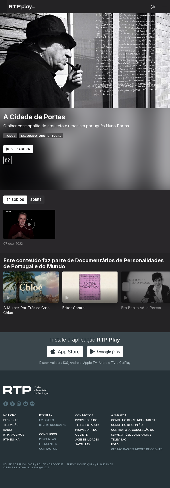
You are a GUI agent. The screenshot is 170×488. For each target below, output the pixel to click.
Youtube (25, 403)
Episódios (15, 199)
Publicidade (105, 464)
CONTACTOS (84, 415)
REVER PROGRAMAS (52, 425)
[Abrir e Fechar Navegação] (164, 7)
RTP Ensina (11, 439)
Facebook (5, 403)
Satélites (82, 444)
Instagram (19, 403)
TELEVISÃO (11, 425)
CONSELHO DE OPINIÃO (127, 425)
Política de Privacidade (18, 464)
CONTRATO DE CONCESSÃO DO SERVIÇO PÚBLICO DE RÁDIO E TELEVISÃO (132, 434)
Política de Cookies (50, 464)
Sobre (35, 199)
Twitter (12, 403)
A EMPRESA (119, 415)
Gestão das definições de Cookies (136, 449)
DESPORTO (11, 420)
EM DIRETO (46, 420)
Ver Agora (18, 149)
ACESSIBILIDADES (87, 439)
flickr (32, 403)
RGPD (115, 444)
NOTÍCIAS (10, 415)
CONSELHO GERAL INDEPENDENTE (134, 420)
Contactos (48, 448)
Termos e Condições (80, 464)
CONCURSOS (48, 434)
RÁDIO (7, 429)
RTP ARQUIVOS (13, 434)
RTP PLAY (45, 415)
